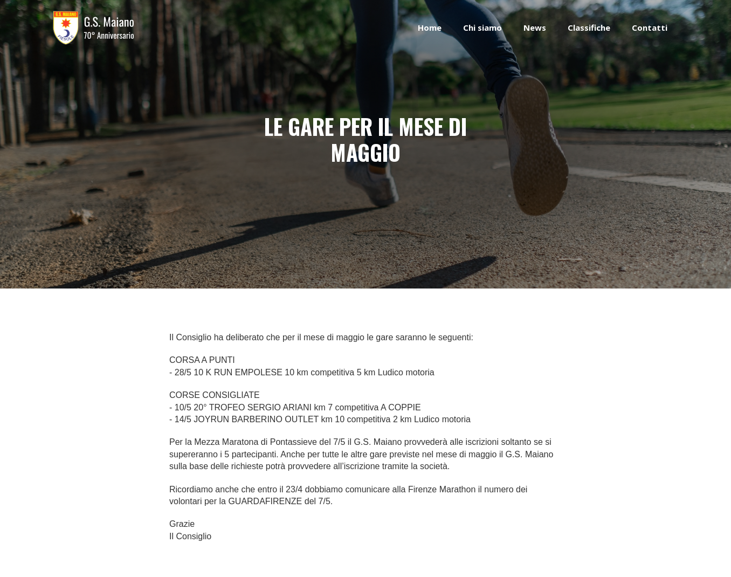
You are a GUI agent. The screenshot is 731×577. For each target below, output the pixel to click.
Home (430, 27)
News (534, 27)
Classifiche (589, 27)
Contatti (649, 27)
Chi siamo (482, 27)
